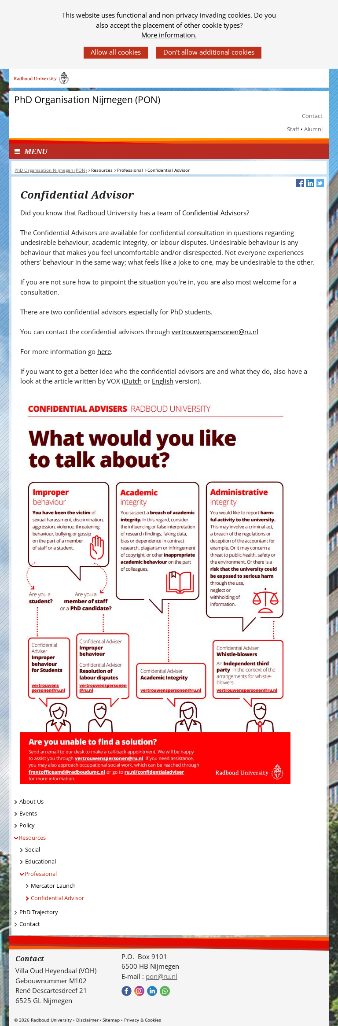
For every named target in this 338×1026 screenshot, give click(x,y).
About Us (31, 801)
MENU (36, 151)
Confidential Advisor (57, 898)
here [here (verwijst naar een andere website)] (104, 351)
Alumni (313, 129)
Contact (312, 116)
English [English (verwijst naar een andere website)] (162, 380)
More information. (169, 34)
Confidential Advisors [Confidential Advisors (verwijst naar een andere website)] (214, 212)
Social (32, 849)
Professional (41, 874)
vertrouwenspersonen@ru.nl (215, 331)
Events (28, 813)
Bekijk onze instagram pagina (139, 991)
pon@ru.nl (161, 976)
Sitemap (111, 1020)
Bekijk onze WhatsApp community (165, 991)
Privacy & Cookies (142, 1020)
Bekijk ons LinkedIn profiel (152, 991)
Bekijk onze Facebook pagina (126, 991)
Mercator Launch (53, 885)
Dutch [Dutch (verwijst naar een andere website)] (133, 380)
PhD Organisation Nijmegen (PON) (87, 99)
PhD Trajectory (38, 912)
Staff (293, 129)
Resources (32, 837)
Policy (27, 825)
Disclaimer (87, 1020)
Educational (40, 861)
